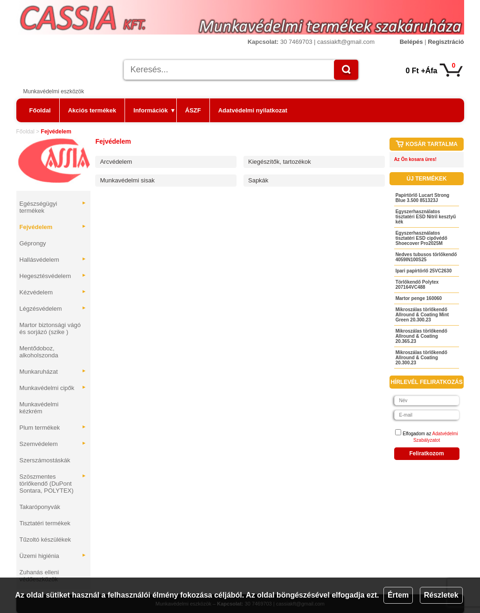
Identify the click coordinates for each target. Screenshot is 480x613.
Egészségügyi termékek (53, 207)
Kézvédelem (53, 292)
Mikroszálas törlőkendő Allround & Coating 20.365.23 (421, 336)
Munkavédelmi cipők (53, 387)
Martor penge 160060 (419, 298)
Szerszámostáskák (45, 460)
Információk (153, 110)
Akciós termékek (92, 110)
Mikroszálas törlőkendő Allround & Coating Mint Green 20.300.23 (422, 314)
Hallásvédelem (53, 259)
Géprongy (33, 243)
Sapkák (258, 180)
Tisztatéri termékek (45, 523)
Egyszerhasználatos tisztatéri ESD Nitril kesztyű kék (426, 216)
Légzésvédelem (53, 308)
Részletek (441, 595)
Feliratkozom (427, 453)
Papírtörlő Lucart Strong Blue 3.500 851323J (423, 198)
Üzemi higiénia (53, 555)
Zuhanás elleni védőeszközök (39, 576)
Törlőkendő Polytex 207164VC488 (417, 284)
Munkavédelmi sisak (127, 180)
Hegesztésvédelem (53, 275)
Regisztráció (446, 41)
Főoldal (40, 110)
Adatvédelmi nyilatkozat (252, 110)
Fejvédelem (53, 226)
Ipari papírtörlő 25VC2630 (424, 270)
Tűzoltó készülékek (45, 539)
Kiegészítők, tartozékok (279, 161)
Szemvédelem (53, 443)
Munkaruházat (53, 371)
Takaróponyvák (40, 506)
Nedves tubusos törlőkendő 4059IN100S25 (426, 257)
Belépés (411, 41)
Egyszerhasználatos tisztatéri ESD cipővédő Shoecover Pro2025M (421, 238)
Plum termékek (53, 427)
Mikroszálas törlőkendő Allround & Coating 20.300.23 (421, 357)
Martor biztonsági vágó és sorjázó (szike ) (50, 328)
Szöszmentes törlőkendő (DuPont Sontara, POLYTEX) (53, 483)
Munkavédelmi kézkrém (39, 408)
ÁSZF (193, 110)
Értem (398, 595)
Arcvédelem (116, 161)
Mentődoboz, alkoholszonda (39, 352)
